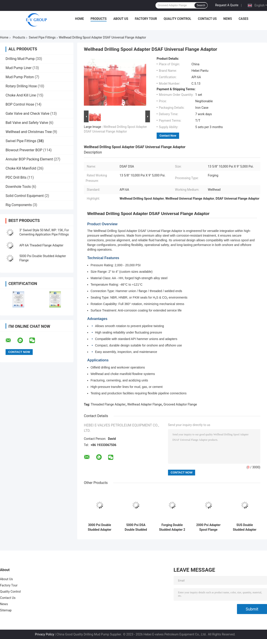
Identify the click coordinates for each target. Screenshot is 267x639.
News (227, 18)
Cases (243, 18)
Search (201, 5)
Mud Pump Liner (19, 68)
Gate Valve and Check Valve (27, 113)
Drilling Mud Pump (20, 59)
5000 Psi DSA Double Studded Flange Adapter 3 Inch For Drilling (136, 527)
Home (79, 18)
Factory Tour (146, 18)
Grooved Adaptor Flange (180, 404)
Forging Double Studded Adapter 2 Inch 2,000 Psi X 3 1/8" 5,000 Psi (172, 527)
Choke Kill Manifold (21, 168)
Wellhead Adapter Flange (144, 404)
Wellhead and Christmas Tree (29, 132)
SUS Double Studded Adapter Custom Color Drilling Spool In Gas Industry (245, 527)
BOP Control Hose (20, 104)
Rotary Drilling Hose (21, 86)
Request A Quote (226, 5)
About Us (120, 18)
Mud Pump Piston (20, 77)
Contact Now (168, 135)
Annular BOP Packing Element (29, 159)
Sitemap (6, 610)
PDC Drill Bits (16, 177)
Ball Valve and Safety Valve (27, 123)
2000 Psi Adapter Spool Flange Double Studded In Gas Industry (208, 527)
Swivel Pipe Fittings (42, 37)
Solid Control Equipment (25, 196)
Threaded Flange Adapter (108, 404)
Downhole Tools (18, 186)
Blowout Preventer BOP (24, 150)
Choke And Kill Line (21, 95)
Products (99, 18)
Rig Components (19, 205)
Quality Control (177, 18)
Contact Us (207, 18)
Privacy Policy (44, 634)
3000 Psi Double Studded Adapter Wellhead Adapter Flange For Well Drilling (99, 527)
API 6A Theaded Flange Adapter (41, 245)
